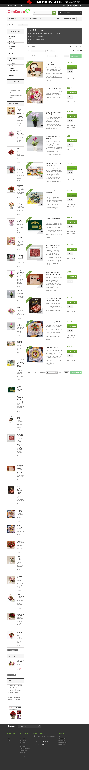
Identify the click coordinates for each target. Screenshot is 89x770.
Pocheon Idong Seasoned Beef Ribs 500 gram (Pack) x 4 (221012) (19, 491)
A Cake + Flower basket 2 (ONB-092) (20, 578)
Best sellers (23, 740)
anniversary (17, 697)
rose (15, 695)
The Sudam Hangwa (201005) (20, 417)
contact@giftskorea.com (44, 744)
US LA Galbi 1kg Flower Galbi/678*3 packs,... (53, 246)
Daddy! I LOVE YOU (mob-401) (20, 203)
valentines (17, 699)
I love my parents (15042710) (20, 168)
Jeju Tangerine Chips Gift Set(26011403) (21, 342)
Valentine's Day (12, 73)
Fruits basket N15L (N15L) (20, 661)
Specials (12, 656)
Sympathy (11, 65)
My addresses (61, 740)
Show (48, 50)
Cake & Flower (11, 685)
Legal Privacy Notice (15, 90)
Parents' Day (12, 63)
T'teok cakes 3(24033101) (20, 511)
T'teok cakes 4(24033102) (20, 526)
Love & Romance (13, 58)
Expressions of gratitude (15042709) (20, 255)
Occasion (23, 19)
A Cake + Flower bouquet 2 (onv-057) (19, 559)
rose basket (11, 702)
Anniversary (12, 36)
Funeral (11, 51)
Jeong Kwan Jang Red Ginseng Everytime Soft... (53, 273)
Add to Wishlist (71, 76)
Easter (10, 48)
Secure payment (14, 92)
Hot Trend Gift (69, 19)
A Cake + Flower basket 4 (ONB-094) (20, 596)
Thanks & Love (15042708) (54, 88)
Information (14, 81)
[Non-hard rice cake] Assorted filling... (52, 63)
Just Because (12, 56)
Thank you (11, 68)
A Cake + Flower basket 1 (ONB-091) (20, 614)
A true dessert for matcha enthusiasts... (53, 192)
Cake (50, 19)
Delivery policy (23, 756)
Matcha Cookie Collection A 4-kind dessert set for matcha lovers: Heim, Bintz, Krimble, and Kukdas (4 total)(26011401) (20, 394)
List (81, 51)
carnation (19, 690)
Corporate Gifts (12, 46)
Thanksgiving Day (13, 70)
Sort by (28, 50)
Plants (42, 19)
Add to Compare (71, 78)
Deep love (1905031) (19, 308)
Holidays (11, 53)
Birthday (12, 19)
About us (12, 97)
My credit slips (62, 738)
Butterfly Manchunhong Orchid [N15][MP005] (20, 273)
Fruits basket (16, 687)
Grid (78, 51)
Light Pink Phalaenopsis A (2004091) (20, 292)
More (29, 42)
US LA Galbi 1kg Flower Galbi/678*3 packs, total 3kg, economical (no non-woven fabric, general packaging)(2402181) (20, 441)
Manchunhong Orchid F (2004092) (20, 324)
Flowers (33, 19)
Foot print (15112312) (20, 632)
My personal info (62, 742)
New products (14, 103)
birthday (20, 695)
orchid (9, 687)
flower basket (11, 690)
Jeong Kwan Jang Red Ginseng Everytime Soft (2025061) (20, 469)
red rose (10, 695)
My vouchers (61, 744)
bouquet (10, 697)
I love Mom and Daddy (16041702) (20, 220)
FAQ (11, 85)
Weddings (11, 75)
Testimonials (13, 88)
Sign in (65, 5)
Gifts (58, 19)
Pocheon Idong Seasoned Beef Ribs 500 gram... (53, 299)
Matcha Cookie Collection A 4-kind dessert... (54, 219)
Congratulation (12, 43)
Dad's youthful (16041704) (20, 150)
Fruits (16, 692)
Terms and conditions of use (16, 95)
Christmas (11, 41)
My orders (60, 736)
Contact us (71, 5)
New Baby (11, 60)
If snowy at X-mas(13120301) (21, 542)
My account (62, 733)
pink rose (19, 685)
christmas (10, 699)
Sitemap (22, 760)
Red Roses (10, 692)
